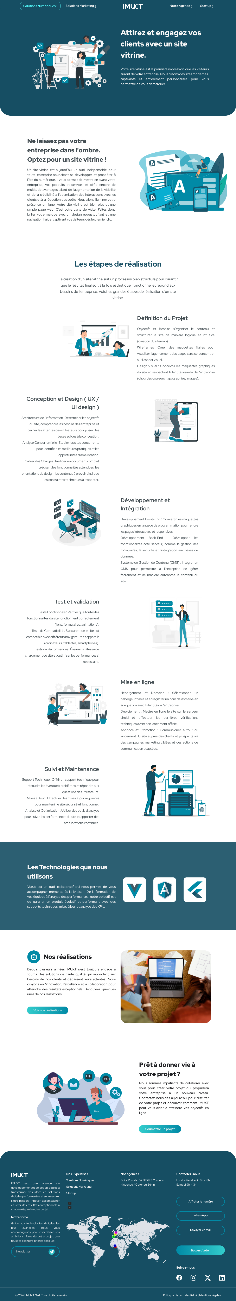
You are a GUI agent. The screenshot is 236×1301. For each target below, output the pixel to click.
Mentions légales (210, 1295)
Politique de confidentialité (180, 1295)
